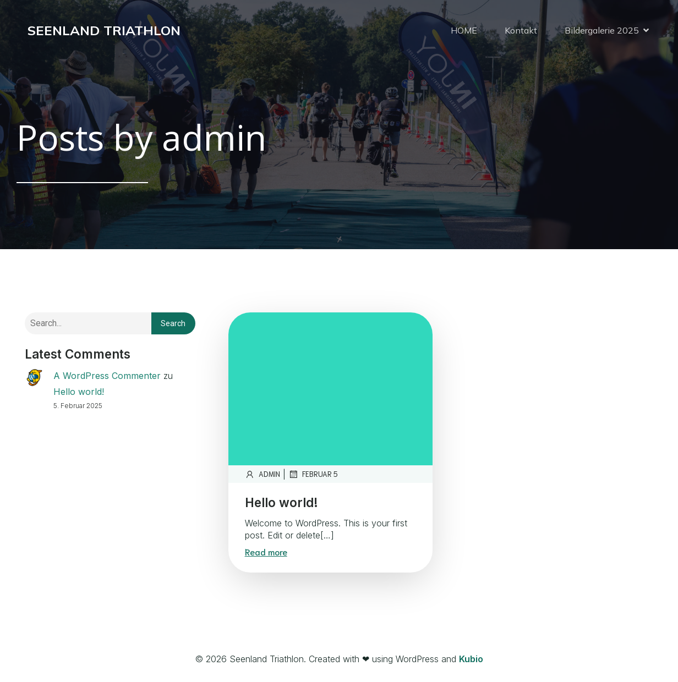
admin (262, 474)
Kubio (471, 658)
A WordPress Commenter (107, 375)
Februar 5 (313, 474)
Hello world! (78, 391)
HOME (464, 30)
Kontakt (521, 30)
